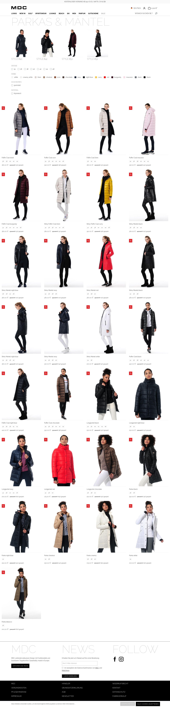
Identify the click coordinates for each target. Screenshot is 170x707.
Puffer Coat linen (92, 158)
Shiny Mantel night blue (10, 290)
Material (14, 90)
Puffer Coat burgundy (9, 224)
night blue (89, 77)
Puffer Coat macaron (136, 158)
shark (139, 77)
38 (27, 69)
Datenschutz (118, 692)
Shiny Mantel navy (50, 290)
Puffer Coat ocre (50, 158)
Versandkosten (18, 688)
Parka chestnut (49, 555)
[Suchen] (156, 13)
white (16, 77)
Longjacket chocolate (94, 489)
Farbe (13, 74)
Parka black (133, 489)
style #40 (16, 59)
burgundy (117, 77)
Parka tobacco (7, 622)
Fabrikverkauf (119, 696)
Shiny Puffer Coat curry (95, 224)
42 (40, 69)
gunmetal (17, 85)
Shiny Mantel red (92, 290)
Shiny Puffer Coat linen (52, 224)
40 (34, 69)
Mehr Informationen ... (69, 704)
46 (53, 69)
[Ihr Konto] (144, 8)
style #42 (42, 59)
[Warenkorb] (153, 8)
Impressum (16, 696)
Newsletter (68, 696)
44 (47, 69)
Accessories (16, 82)
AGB (63, 692)
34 (15, 69)
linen (39, 77)
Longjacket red (49, 489)
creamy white (28, 77)
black (148, 77)
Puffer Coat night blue (9, 423)
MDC (97, 668)
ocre (58, 77)
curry (100, 77)
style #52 (92, 59)
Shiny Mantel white (93, 356)
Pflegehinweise (18, 692)
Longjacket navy (7, 489)
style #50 (67, 59)
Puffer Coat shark (8, 158)
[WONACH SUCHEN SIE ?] (143, 13)
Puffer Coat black (135, 356)
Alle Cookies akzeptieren (148, 704)
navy (79, 77)
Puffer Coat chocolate (51, 423)
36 (21, 69)
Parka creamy (91, 555)
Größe (14, 66)
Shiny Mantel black (135, 224)
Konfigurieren (128, 704)
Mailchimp (65, 670)
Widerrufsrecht (120, 684)
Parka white (133, 555)
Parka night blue (7, 555)
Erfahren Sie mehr (20, 666)
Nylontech (17, 93)
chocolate (68, 77)
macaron (129, 77)
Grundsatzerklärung (72, 688)
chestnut (49, 77)
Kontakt (116, 688)
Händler (66, 684)
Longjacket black (93, 423)
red (108, 77)
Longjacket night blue (136, 423)
